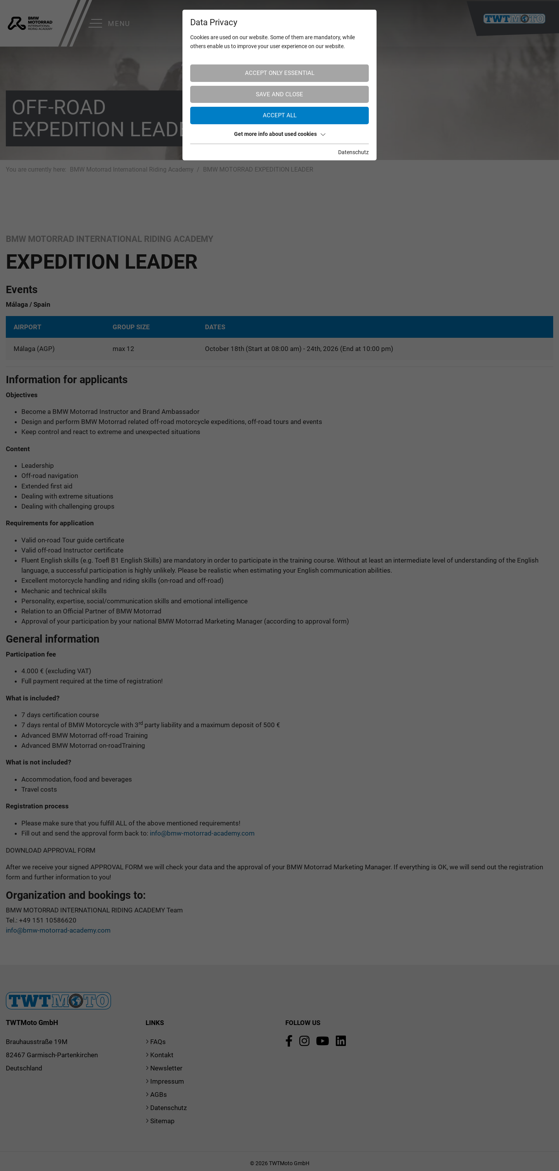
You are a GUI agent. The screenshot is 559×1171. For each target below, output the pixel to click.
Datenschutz (353, 152)
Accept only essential (279, 72)
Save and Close (279, 94)
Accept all (280, 115)
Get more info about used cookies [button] (279, 134)
